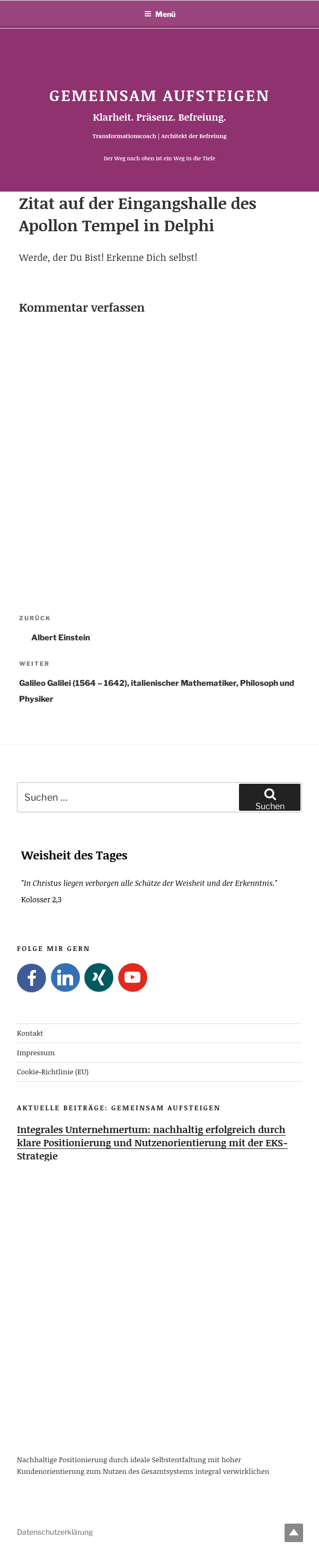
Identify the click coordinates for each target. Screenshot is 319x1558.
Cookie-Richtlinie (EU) (52, 1071)
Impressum (36, 1052)
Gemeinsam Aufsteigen (159, 95)
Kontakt (30, 1033)
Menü (159, 14)
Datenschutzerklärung (55, 1531)
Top (294, 1533)
